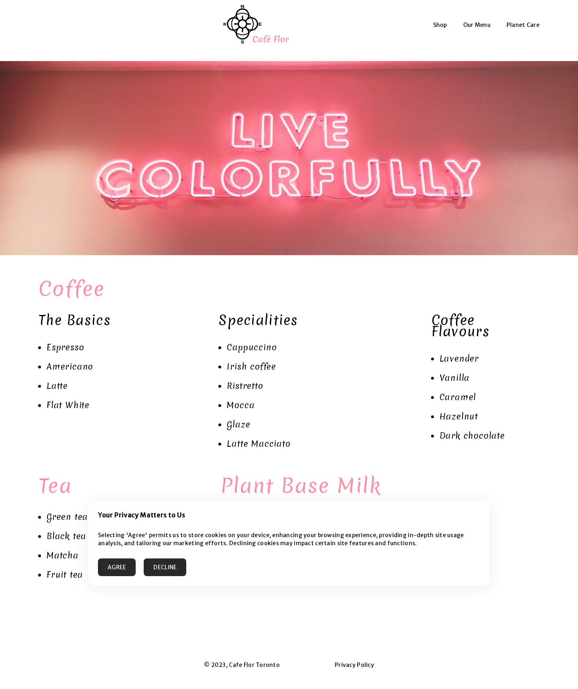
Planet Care (523, 25)
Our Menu (476, 25)
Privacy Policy (354, 665)
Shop (440, 25)
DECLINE (165, 567)
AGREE (117, 567)
